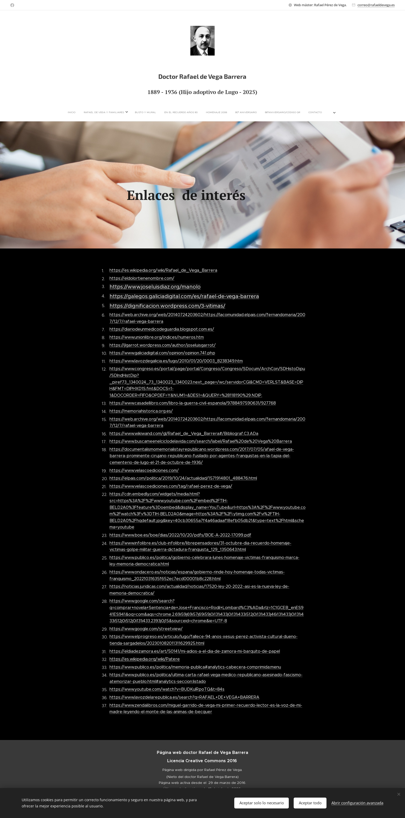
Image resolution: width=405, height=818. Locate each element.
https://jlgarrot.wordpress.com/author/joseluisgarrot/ (163, 344)
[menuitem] (121, 112)
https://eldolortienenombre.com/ (142, 278)
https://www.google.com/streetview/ (146, 628)
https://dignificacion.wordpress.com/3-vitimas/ (167, 306)
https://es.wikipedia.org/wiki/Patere (145, 659)
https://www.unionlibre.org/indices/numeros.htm (157, 337)
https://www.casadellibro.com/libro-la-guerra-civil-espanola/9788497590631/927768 (193, 403)
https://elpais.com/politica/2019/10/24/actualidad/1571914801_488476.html (183, 478)
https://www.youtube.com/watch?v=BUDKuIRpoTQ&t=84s (167, 689)
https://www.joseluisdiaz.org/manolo (155, 287)
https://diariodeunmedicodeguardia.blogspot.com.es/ (162, 329)
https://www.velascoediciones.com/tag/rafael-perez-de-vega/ (171, 486)
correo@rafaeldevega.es (376, 5)
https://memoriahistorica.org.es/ (141, 411)
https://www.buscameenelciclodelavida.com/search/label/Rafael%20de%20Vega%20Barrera (201, 441)
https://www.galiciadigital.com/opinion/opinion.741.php (162, 352)
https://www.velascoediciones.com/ (144, 470)
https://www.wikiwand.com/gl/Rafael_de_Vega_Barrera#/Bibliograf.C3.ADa (184, 433)
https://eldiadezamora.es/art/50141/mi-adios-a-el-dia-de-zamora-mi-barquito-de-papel (195, 651)
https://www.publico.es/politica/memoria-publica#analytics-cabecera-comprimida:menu (195, 666)
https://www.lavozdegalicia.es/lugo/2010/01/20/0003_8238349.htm (176, 360)
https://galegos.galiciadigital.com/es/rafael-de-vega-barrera (184, 296)
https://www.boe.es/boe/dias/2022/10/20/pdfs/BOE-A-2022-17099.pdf (180, 535)
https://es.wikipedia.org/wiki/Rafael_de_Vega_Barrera (163, 270)
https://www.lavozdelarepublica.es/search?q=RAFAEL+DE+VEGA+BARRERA (184, 697)
